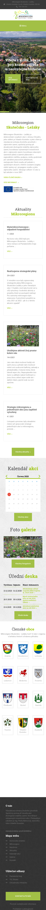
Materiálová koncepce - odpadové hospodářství (18, 228)
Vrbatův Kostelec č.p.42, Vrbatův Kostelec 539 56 (23, 4)
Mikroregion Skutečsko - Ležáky (23, 2)
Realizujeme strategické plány (21, 271)
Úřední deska (23, 615)
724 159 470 (23, 7)
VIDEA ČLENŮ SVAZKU (12, 177)
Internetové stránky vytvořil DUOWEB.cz (18, 831)
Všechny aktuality (22, 452)
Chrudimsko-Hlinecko (18, 883)
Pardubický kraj (16, 876)
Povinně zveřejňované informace (23, 904)
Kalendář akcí (15, 854)
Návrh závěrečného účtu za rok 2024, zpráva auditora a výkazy (30, 599)
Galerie (12, 857)
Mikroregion (14, 844)
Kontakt (13, 860)
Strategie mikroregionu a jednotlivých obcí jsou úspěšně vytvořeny (22, 409)
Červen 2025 (23, 476)
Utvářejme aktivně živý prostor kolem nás (22, 351)
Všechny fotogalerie (23, 564)
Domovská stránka (17, 841)
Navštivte (13, 847)
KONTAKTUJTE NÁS (32, 79)
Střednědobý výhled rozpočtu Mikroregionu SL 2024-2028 (31, 591)
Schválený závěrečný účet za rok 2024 (31, 607)
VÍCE (9, 251)
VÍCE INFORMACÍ (12, 79)
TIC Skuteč (14, 879)
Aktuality (13, 850)
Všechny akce (23, 517)
